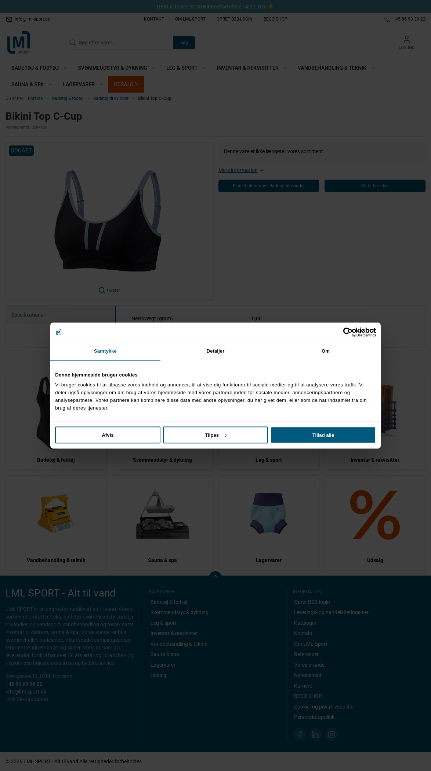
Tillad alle (323, 435)
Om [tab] (326, 351)
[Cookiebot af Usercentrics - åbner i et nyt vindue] (344, 332)
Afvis (108, 435)
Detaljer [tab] (216, 351)
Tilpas (216, 435)
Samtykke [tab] (105, 351)
